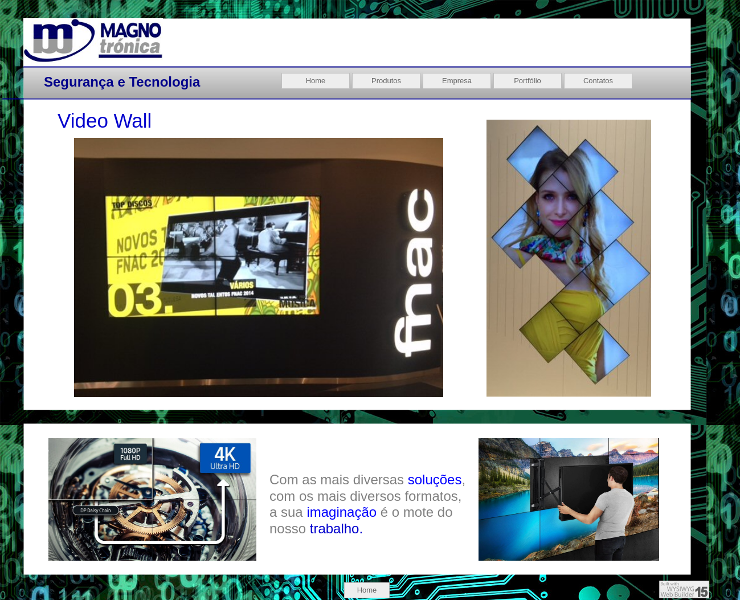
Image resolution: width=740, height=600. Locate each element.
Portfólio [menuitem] (527, 80)
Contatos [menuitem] (598, 80)
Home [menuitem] (367, 590)
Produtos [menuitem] (386, 80)
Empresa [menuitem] (457, 80)
